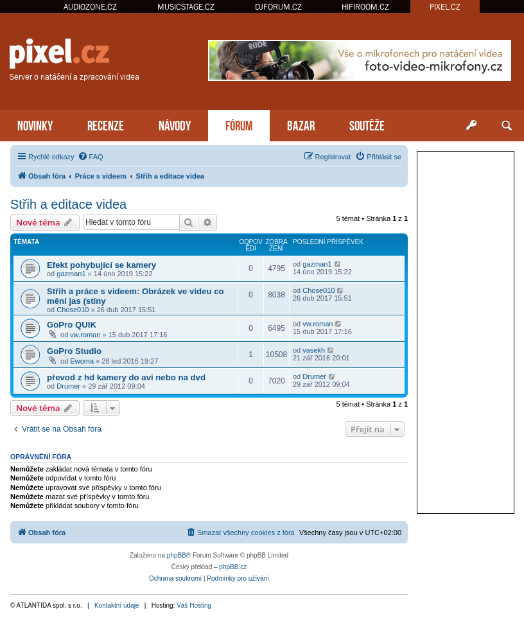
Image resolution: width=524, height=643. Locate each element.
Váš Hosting (194, 605)
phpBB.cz (233, 566)
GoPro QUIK (71, 325)
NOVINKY (35, 124)
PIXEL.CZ (445, 7)
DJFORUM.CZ (278, 7)
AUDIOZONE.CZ (90, 7)
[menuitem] (90, 156)
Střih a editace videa (68, 204)
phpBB (176, 555)
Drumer (68, 386)
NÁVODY (175, 124)
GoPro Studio (74, 351)
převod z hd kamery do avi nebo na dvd (126, 377)
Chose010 (73, 309)
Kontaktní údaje (116, 605)
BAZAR (301, 124)
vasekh (313, 350)
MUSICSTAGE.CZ (185, 7)
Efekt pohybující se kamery (101, 265)
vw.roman (85, 335)
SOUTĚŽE (367, 124)
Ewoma (82, 361)
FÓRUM (238, 124)
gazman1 (71, 273)
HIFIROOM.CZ (365, 7)
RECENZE (105, 124)
